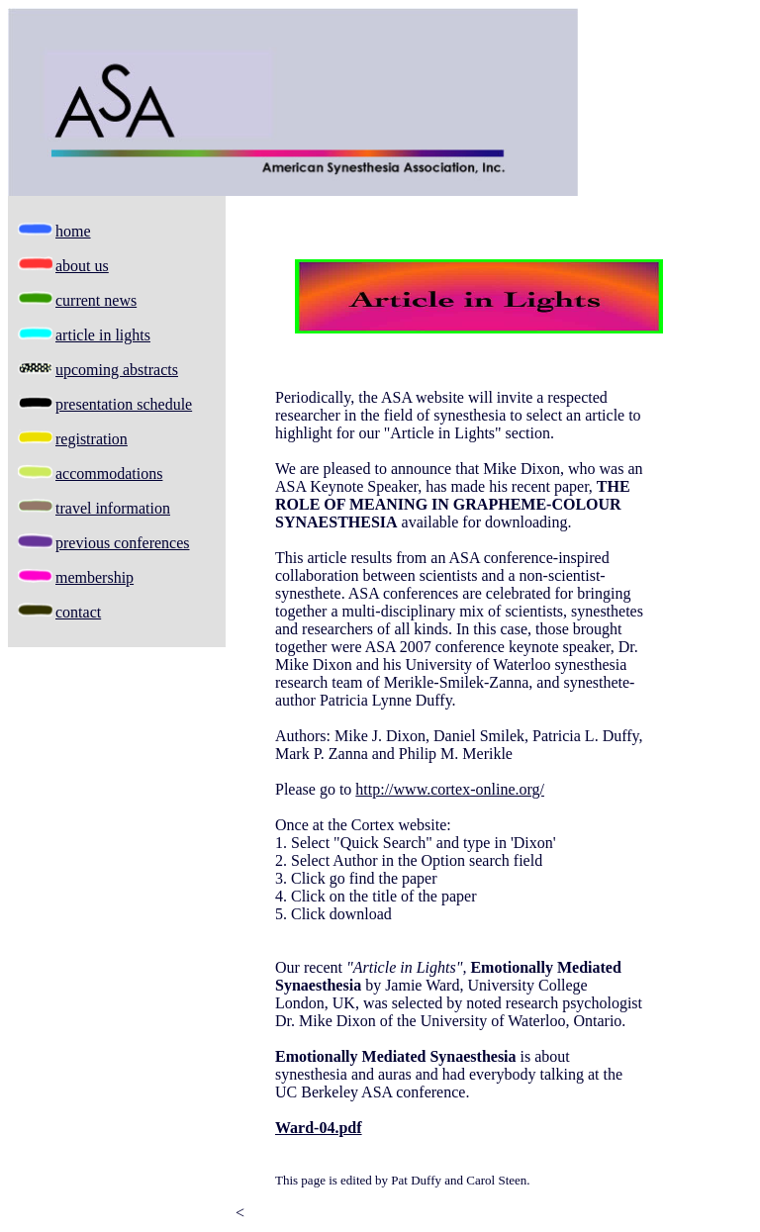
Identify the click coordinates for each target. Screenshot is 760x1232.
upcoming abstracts (116, 369)
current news (96, 300)
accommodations (108, 473)
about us (82, 265)
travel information (112, 508)
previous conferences (122, 542)
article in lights (102, 335)
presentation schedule (123, 404)
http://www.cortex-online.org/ (449, 789)
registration (91, 438)
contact (78, 612)
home (73, 231)
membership (94, 577)
